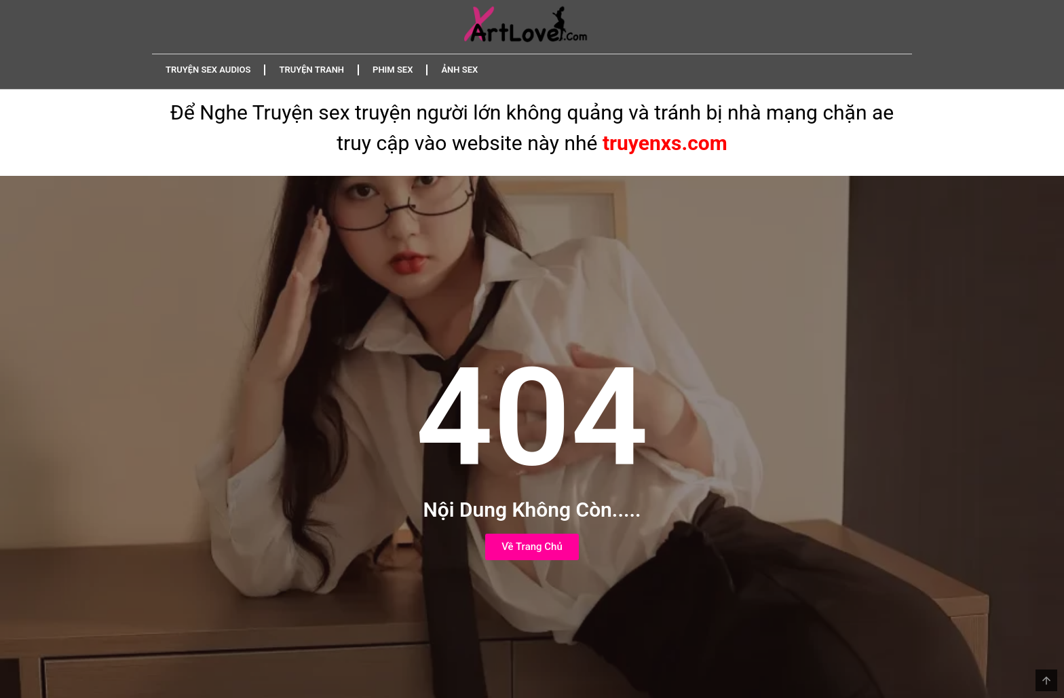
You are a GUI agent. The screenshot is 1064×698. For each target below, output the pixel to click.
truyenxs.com (665, 143)
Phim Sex (393, 70)
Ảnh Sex (459, 70)
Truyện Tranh (311, 70)
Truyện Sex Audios (208, 70)
